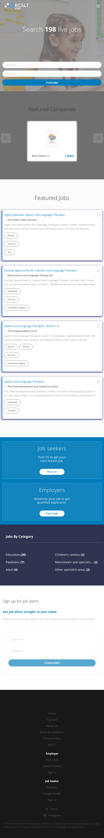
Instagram (54, 815)
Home (52, 713)
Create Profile (52, 794)
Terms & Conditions (52, 732)
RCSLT (52, 745)
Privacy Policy (52, 738)
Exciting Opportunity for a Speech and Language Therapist (40, 270)
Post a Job (52, 760)
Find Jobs (52, 82)
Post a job (52, 513)
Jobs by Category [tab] (19, 536)
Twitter (54, 809)
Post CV (52, 471)
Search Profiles (52, 766)
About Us (52, 726)
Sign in (52, 772)
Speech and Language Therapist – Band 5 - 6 (31, 326)
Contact (52, 720)
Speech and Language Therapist (24, 381)
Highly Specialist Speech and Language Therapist (34, 215)
